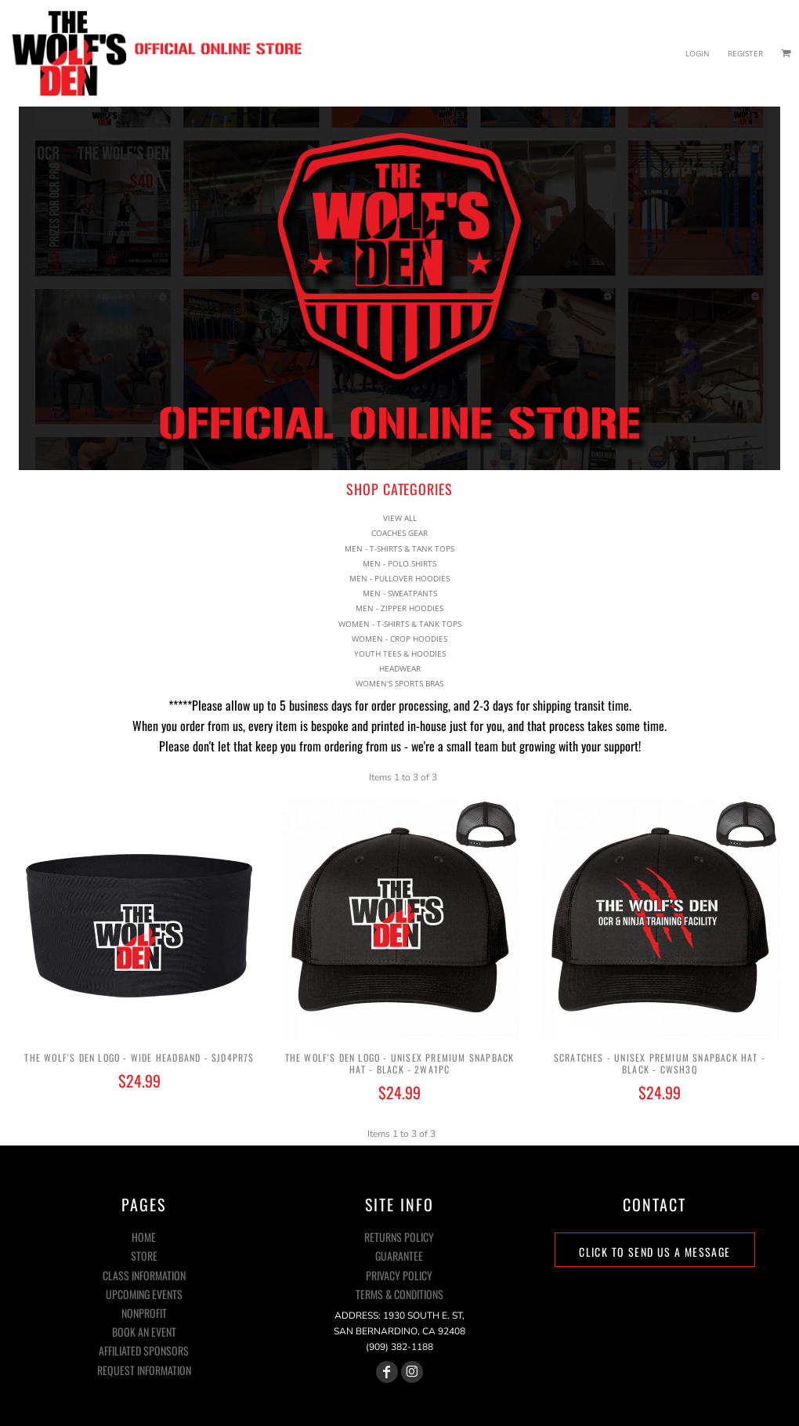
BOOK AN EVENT (144, 1331)
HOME (144, 1237)
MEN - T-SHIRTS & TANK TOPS (399, 535)
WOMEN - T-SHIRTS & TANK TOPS (399, 610)
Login (697, 53)
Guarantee (399, 1255)
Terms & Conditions (399, 1294)
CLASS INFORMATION (144, 1275)
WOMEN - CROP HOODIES (399, 626)
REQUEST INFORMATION (144, 1370)
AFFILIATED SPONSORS (144, 1350)
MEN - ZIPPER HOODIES (399, 595)
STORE (144, 1255)
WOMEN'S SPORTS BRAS (399, 670)
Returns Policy (399, 1237)
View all (400, 505)
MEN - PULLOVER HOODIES (399, 565)
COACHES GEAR (399, 520)
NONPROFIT (144, 1313)
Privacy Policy (399, 1275)
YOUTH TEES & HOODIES (400, 640)
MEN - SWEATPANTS (400, 580)
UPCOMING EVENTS (144, 1294)
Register (745, 53)
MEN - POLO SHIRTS (399, 550)
